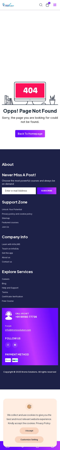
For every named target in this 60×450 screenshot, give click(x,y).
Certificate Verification (12, 296)
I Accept (29, 430)
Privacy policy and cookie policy (17, 214)
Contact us (7, 262)
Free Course (8, 301)
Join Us (5, 227)
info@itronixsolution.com (18, 330)
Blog (4, 283)
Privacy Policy (43, 423)
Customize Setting (29, 439)
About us (6, 257)
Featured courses (10, 222)
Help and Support (10, 288)
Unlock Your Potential (12, 209)
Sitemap (6, 218)
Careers (5, 279)
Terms (5, 292)
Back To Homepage (30, 133)
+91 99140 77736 (26, 316)
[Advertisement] (30, 30)
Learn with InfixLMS (11, 244)
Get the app (7, 253)
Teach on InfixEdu (10, 248)
